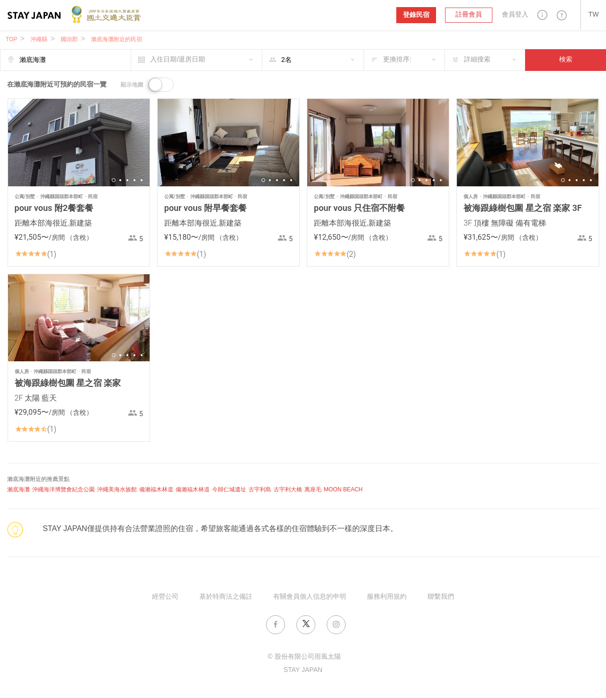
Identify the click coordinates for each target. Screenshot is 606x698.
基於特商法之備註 (225, 597)
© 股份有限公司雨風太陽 (303, 657)
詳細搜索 (477, 59)
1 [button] (114, 180)
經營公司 (165, 597)
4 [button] (134, 180)
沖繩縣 (38, 39)
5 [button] (142, 180)
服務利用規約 (387, 597)
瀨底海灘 (18, 490)
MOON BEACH (343, 490)
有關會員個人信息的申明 (309, 597)
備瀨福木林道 (156, 490)
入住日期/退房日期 (177, 59)
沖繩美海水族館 (117, 490)
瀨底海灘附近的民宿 (116, 39)
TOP (11, 39)
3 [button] (127, 180)
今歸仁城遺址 (229, 490)
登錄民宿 (416, 14)
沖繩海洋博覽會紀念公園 (63, 490)
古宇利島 (260, 490)
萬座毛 (312, 490)
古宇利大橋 (288, 490)
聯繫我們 (441, 597)
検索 (565, 59)
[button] (543, 15)
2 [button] (120, 180)
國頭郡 (69, 39)
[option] (79, 142)
